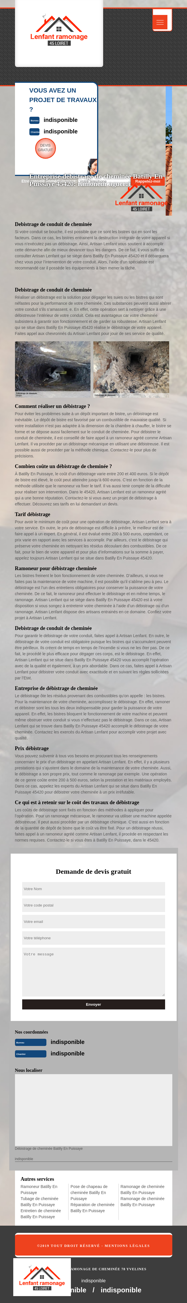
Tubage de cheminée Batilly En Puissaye (39, 1201)
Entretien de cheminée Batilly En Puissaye (41, 1213)
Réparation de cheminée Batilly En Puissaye (93, 1207)
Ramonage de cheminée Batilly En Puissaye (142, 1189)
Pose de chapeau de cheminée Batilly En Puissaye (89, 1192)
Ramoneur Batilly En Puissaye (39, 1189)
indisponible (68, 1042)
